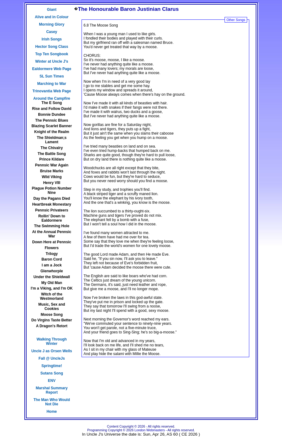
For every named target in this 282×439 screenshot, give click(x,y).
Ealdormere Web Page (51, 69)
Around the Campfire (51, 98)
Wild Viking (51, 177)
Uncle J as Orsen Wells (51, 351)
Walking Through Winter (52, 341)
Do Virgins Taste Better (52, 320)
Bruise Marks (51, 171)
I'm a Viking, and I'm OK (52, 288)
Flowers (52, 248)
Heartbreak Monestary (51, 204)
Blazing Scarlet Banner (52, 126)
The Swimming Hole (51, 226)
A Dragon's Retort (51, 326)
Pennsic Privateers (51, 210)
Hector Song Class (51, 46)
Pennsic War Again (51, 165)
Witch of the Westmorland (51, 296)
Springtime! (51, 366)
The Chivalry (51, 148)
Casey (51, 32)
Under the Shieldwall (51, 277)
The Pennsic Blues (51, 120)
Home (52, 411)
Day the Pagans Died (51, 198)
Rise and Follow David (51, 109)
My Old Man (51, 283)
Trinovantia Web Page (51, 91)
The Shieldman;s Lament (51, 140)
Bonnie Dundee (51, 114)
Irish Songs (52, 39)
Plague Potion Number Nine (52, 190)
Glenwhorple (51, 271)
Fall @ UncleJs (52, 358)
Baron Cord (51, 259)
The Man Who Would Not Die (51, 402)
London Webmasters (149, 430)
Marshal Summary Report (52, 390)
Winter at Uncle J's (51, 61)
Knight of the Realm (51, 132)
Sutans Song (51, 373)
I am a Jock (52, 265)
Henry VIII (51, 183)
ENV (52, 380)
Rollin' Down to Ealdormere (51, 218)
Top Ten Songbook (51, 54)
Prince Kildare (51, 159)
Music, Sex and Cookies (51, 306)
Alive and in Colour (52, 17)
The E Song (51, 103)
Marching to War (51, 84)
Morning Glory (51, 24)
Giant (52, 9)
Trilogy (52, 254)
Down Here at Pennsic (51, 242)
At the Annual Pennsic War (51, 234)
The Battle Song (52, 154)
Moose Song (52, 314)
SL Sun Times (52, 76)
